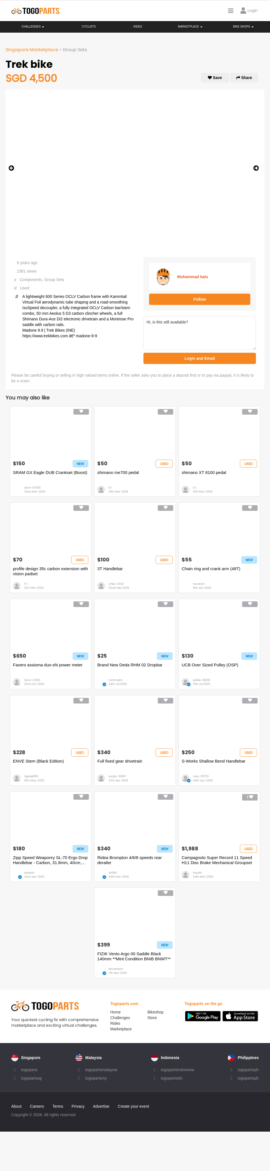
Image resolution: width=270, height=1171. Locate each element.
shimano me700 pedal (118, 472)
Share (244, 77)
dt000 (113, 873)
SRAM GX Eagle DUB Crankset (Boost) (50, 472)
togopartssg (31, 1078)
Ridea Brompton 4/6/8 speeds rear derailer (129, 860)
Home (115, 1012)
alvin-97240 (32, 488)
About (16, 1106)
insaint (197, 873)
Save (215, 77)
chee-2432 (116, 584)
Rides (137, 26)
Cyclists (89, 26)
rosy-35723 (201, 776)
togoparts (29, 1069)
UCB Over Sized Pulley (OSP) (210, 664)
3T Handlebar (110, 568)
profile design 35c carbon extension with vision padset (50, 571)
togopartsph (248, 1069)
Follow (200, 299)
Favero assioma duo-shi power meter (48, 664)
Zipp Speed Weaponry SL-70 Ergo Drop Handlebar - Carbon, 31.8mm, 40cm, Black (50, 860)
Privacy (78, 1106)
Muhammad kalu (192, 277)
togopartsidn (172, 1078)
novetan (198, 584)
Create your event (133, 1106)
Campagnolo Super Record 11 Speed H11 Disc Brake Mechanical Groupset (217, 860)
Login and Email (199, 358)
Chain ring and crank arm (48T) (211, 568)
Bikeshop (155, 1012)
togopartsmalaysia (101, 1069)
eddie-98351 (201, 680)
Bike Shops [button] (243, 26)
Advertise (101, 1106)
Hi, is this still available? (199, 333)
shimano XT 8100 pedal (204, 472)
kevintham (116, 969)
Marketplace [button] (190, 26)
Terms (57, 1106)
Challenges (33, 26)
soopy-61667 (117, 776)
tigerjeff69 (31, 776)
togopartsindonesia (177, 1069)
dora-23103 (32, 680)
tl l (110, 488)
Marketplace (121, 1029)
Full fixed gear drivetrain (119, 761)
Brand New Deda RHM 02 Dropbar (130, 664)
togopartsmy (96, 1078)
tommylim (116, 680)
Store (152, 1017)
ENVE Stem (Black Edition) (38, 761)
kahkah (29, 873)
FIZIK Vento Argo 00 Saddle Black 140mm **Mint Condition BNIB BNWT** (134, 956)
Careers (37, 1106)
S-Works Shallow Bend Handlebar (214, 761)
